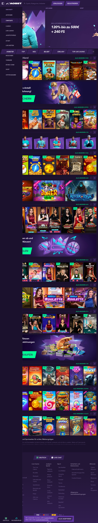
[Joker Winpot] (49, 190)
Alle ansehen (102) (81, 58)
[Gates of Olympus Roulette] (35, 272)
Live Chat (56, 458)
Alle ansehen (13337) (80, 414)
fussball (60, 479)
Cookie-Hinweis (76, 478)
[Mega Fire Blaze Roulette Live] (31, 220)
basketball (61, 490)
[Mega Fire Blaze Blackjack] (49, 323)
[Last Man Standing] (49, 119)
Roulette (35, 473)
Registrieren (72, 3)
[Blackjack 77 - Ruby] (43, 220)
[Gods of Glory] (35, 119)
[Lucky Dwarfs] (62, 400)
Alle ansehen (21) (82, 285)
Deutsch (41, 458)
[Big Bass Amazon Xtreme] (49, 70)
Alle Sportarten (61, 506)
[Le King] (90, 70)
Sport (81, 8)
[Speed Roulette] (55, 220)
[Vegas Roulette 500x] (67, 220)
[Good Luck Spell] (76, 375)
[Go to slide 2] (49, 46)
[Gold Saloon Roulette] (62, 272)
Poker (34, 494)
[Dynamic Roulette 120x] (90, 220)
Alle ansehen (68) (82, 178)
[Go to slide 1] (48, 46)
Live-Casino (49, 8)
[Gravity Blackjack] (35, 323)
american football (61, 498)
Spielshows (36, 485)
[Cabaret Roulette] (90, 272)
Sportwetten (62, 467)
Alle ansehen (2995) (81, 107)
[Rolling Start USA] (35, 425)
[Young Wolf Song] (90, 375)
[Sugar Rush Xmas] (76, 400)
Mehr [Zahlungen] (61, 515)
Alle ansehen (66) (82, 260)
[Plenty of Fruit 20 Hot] (35, 375)
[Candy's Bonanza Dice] (49, 425)
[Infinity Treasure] (62, 375)
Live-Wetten (61, 471)
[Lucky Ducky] (62, 425)
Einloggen (57, 3)
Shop (92, 481)
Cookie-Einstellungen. (42, 520)
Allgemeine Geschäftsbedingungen (78, 493)
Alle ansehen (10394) (80, 388)
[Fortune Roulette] (76, 272)
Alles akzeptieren (64, 519)
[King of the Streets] (76, 119)
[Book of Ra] (76, 70)
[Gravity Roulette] (79, 220)
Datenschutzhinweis (77, 469)
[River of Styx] (80, 190)
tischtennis (61, 486)
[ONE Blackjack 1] (62, 323)
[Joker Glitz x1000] (90, 425)
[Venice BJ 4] (76, 323)
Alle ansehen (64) (82, 204)
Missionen (94, 478)
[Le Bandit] (76, 165)
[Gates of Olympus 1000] (62, 70)
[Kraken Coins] (90, 400)
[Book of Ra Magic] (62, 165)
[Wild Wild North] (49, 375)
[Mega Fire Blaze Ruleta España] (80, 297)
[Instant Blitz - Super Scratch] (76, 425)
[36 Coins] (49, 165)
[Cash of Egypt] (90, 119)
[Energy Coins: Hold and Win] (35, 70)
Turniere (93, 485)
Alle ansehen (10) (82, 132)
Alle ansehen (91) (82, 311)
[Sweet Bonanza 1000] (49, 400)
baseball (60, 502)
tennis (60, 483)
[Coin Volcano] (90, 165)
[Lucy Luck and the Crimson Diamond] (62, 119)
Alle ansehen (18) (82, 364)
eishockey (61, 493)
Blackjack (35, 476)
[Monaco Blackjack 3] (90, 323)
